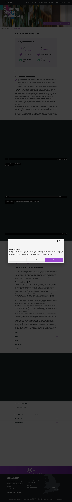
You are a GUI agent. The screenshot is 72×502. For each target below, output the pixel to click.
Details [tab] (36, 244)
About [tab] (54, 244)
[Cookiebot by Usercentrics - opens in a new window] (57, 241)
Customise (36, 259)
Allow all (54, 259)
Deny (18, 259)
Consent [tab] (17, 244)
